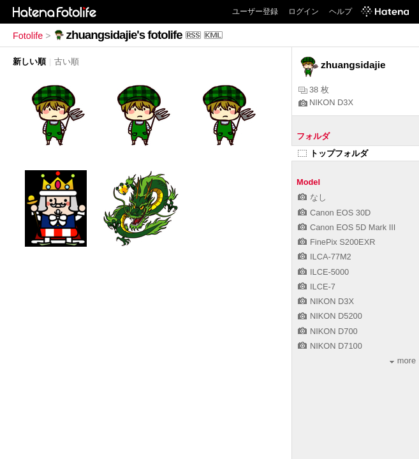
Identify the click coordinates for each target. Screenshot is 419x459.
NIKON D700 (328, 331)
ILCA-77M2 (324, 256)
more (403, 360)
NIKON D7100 (330, 346)
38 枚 (313, 89)
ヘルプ (340, 11)
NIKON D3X (325, 102)
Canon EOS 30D (334, 212)
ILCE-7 (316, 286)
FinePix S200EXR (336, 242)
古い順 (66, 61)
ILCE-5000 (323, 272)
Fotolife (28, 36)
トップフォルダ (333, 153)
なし (312, 197)
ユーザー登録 (255, 11)
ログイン (303, 11)
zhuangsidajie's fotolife (124, 34)
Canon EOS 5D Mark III (346, 227)
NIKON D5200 (330, 316)
